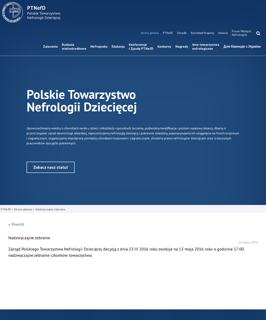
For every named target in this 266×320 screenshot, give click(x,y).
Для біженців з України (242, 46)
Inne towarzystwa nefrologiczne (205, 46)
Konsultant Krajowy (202, 33)
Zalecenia (50, 46)
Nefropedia (98, 46)
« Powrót (16, 224)
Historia (223, 33)
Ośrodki (182, 33)
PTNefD (168, 33)
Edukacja (118, 46)
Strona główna (150, 33)
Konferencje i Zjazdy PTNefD (141, 46)
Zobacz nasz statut (50, 167)
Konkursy (164, 46)
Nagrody (181, 46)
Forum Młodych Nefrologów (241, 33)
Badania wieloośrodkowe (74, 46)
